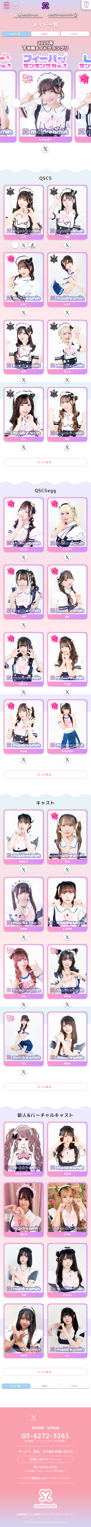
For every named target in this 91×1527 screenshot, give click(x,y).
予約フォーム (38, 1478)
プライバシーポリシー (62, 1514)
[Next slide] (75, 103)
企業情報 (21, 1514)
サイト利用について (38, 1514)
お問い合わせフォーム (45, 1459)
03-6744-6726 (46, 1467)
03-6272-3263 (45, 1435)
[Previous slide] (16, 103)
